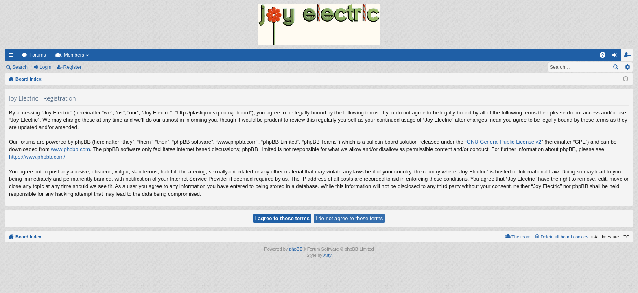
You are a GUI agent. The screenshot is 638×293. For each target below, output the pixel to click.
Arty (327, 255)
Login (45, 67)
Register (72, 67)
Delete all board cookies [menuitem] (564, 236)
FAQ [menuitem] (605, 56)
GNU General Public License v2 (504, 142)
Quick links (12, 56)
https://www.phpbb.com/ (37, 157)
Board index (28, 236)
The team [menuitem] (520, 236)
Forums (37, 55)
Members (74, 55)
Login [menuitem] (616, 56)
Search (20, 67)
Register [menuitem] (629, 56)
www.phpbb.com (70, 149)
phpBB (295, 249)
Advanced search (627, 67)
